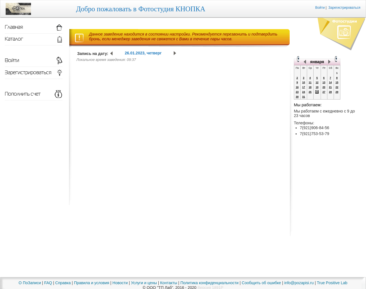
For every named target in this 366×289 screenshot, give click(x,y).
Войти (320, 8)
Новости (120, 283)
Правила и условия (91, 283)
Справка (63, 283)
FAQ (48, 283)
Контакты (168, 283)
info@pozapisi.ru (299, 283)
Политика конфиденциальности (209, 283)
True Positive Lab (332, 283)
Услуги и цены (144, 283)
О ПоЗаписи (30, 283)
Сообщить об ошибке (261, 283)
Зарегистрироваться (344, 8)
